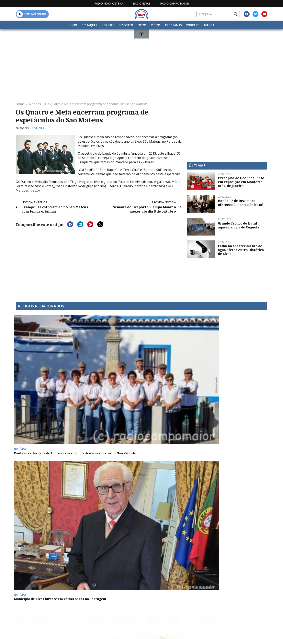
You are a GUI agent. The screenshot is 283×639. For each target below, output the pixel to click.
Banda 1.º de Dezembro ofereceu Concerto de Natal (240, 203)
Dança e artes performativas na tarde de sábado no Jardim (106, 423)
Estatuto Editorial (134, 598)
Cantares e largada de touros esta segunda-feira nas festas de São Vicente (44, 364)
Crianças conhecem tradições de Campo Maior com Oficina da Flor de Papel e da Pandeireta (45, 425)
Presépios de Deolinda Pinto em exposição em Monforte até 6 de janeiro (241, 182)
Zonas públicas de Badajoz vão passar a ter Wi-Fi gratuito (232, 362)
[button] (70, 224)
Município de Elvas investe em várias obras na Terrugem (104, 362)
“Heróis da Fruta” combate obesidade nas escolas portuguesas (173, 362)
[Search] (235, 14)
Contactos (194, 598)
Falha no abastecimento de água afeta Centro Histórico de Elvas (241, 250)
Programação (167, 598)
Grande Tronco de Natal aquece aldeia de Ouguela (238, 225)
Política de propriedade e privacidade (238, 598)
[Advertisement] (134, 64)
